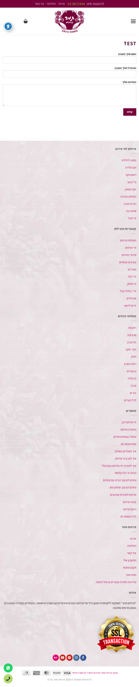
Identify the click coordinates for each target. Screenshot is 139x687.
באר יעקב (130, 349)
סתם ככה (131, 211)
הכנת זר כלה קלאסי (125, 473)
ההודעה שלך (69, 93)
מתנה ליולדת (129, 160)
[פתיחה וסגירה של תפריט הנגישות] (8, 26)
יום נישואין (130, 189)
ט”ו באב (131, 182)
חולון (133, 357)
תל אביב (131, 342)
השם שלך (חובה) (69, 58)
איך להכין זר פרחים (125, 458)
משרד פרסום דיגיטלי (82, 672)
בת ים (133, 393)
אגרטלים (131, 298)
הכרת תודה (130, 204)
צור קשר (39, 4)
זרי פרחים (130, 248)
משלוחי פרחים (128, 240)
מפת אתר (131, 575)
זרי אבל (132, 218)
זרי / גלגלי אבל (128, 291)
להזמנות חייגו (86, 4)
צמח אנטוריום (128, 444)
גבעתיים (131, 371)
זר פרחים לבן (128, 422)
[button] (133, 21)
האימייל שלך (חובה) (69, 72)
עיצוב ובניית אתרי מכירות (105, 672)
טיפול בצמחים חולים (124, 437)
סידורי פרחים (129, 255)
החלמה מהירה (128, 197)
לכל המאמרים (128, 516)
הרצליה (132, 378)
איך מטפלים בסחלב (125, 451)
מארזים (132, 269)
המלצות (51, 4)
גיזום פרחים (129, 509)
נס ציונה (131, 335)
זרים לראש (130, 306)
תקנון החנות (129, 567)
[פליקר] (56, 657)
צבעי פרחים (129, 502)
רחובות (132, 328)
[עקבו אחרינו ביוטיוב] (63, 657)
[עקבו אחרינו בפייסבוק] (83, 657)
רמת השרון (130, 364)
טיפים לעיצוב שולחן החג (122, 487)
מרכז (133, 386)
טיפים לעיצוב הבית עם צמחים (119, 480)
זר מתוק (131, 284)
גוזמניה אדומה (128, 429)
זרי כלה (132, 276)
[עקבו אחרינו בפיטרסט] (69, 657)
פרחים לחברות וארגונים (123, 495)
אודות (61, 4)
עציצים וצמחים (127, 262)
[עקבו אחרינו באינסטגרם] (76, 657)
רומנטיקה (131, 175)
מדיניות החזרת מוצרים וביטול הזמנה (116, 582)
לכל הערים (130, 400)
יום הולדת (130, 167)
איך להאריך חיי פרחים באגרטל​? (119, 466)
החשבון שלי (129, 560)
